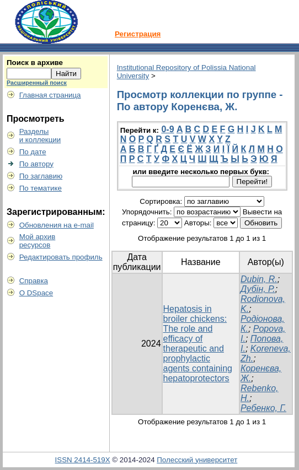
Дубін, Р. (258, 289)
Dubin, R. (259, 279)
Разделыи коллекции (40, 135)
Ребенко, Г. (263, 408)
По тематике (40, 188)
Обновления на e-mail (56, 225)
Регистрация (138, 34)
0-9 (167, 129)
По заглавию (41, 176)
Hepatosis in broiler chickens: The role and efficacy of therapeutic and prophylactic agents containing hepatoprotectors (197, 343)
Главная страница (50, 95)
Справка (33, 281)
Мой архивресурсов (37, 241)
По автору (36, 164)
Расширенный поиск (37, 82)
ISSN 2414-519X (82, 460)
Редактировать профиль (61, 257)
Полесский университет (197, 460)
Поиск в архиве (35, 62)
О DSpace (36, 293)
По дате (32, 152)
